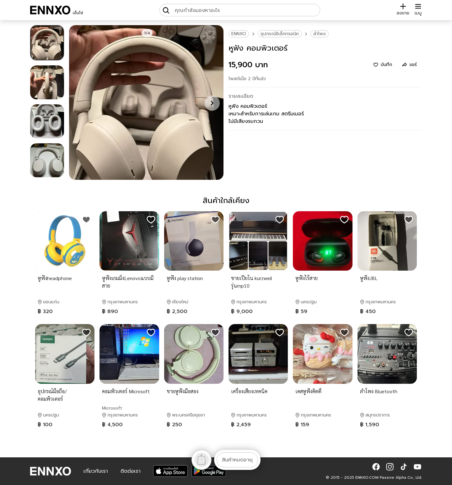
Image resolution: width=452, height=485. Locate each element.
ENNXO (238, 33)
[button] (376, 466)
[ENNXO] (50, 10)
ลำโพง (319, 33)
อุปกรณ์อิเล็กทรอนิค (280, 33)
